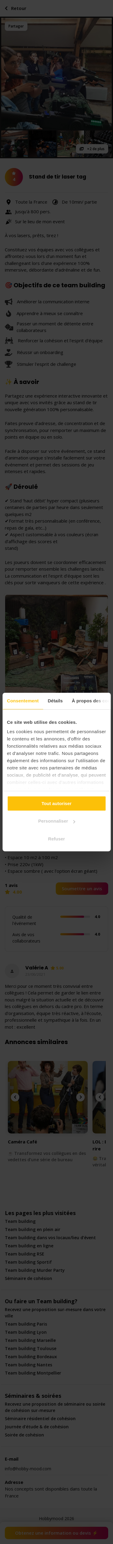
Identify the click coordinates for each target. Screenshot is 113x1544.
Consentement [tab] (23, 700)
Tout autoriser (57, 803)
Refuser (56, 838)
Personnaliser (56, 821)
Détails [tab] (55, 700)
